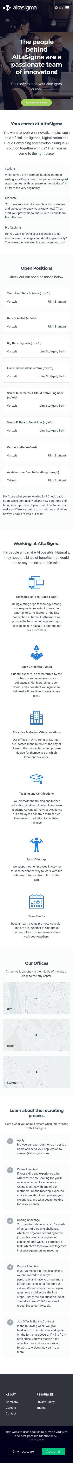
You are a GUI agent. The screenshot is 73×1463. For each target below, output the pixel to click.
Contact (11, 1413)
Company (12, 1402)
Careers (11, 1407)
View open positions (36, 102)
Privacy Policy (45, 1402)
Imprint (41, 1407)
